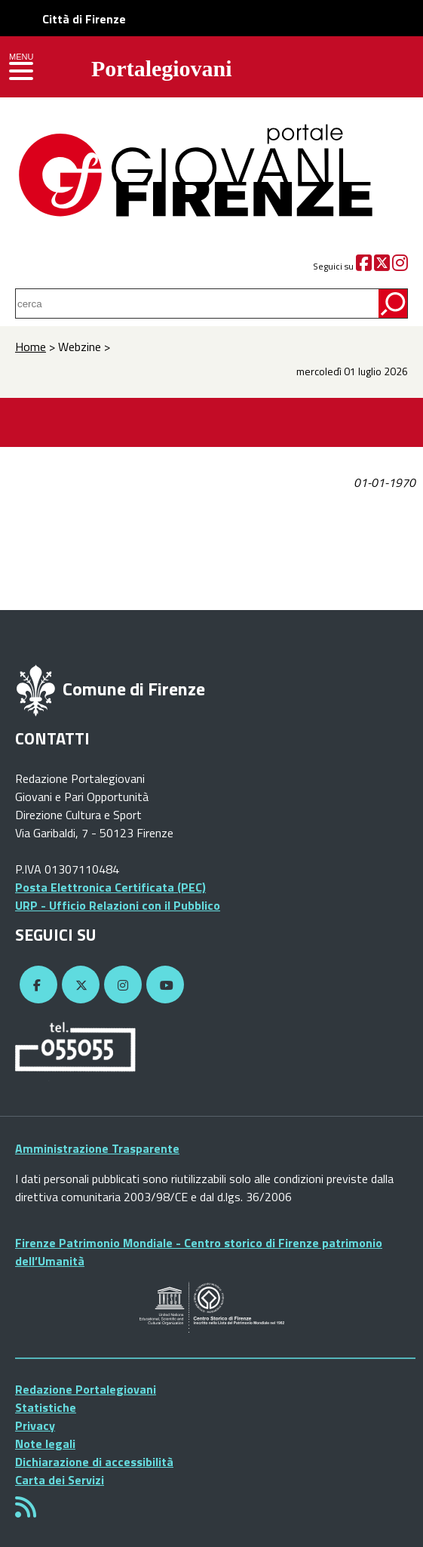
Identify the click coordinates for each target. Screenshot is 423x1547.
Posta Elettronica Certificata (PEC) (110, 887)
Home (30, 346)
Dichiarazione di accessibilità (94, 1462)
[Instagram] (400, 266)
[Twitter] (382, 266)
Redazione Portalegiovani (85, 1389)
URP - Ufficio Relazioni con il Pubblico (117, 905)
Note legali (45, 1444)
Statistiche (45, 1407)
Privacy (35, 1425)
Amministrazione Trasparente (97, 1148)
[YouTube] (163, 985)
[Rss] (25, 1511)
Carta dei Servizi (59, 1480)
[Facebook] (364, 266)
